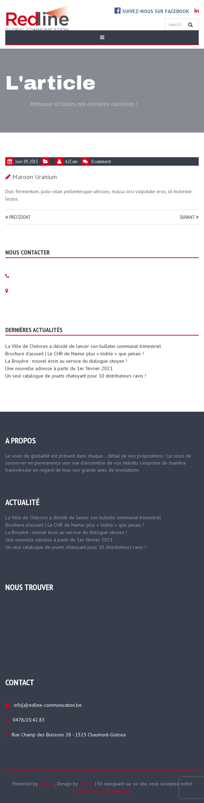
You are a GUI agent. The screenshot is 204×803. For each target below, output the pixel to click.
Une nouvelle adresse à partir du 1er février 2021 (59, 368)
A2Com (71, 161)
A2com (86, 783)
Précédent (18, 217)
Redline (47, 783)
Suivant (189, 217)
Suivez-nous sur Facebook (152, 10)
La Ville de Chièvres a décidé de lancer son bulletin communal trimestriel (83, 346)
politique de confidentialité (101, 790)
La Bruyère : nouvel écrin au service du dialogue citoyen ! (66, 361)
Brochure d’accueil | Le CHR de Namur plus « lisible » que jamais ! (74, 353)
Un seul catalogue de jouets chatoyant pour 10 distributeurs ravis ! (75, 376)
